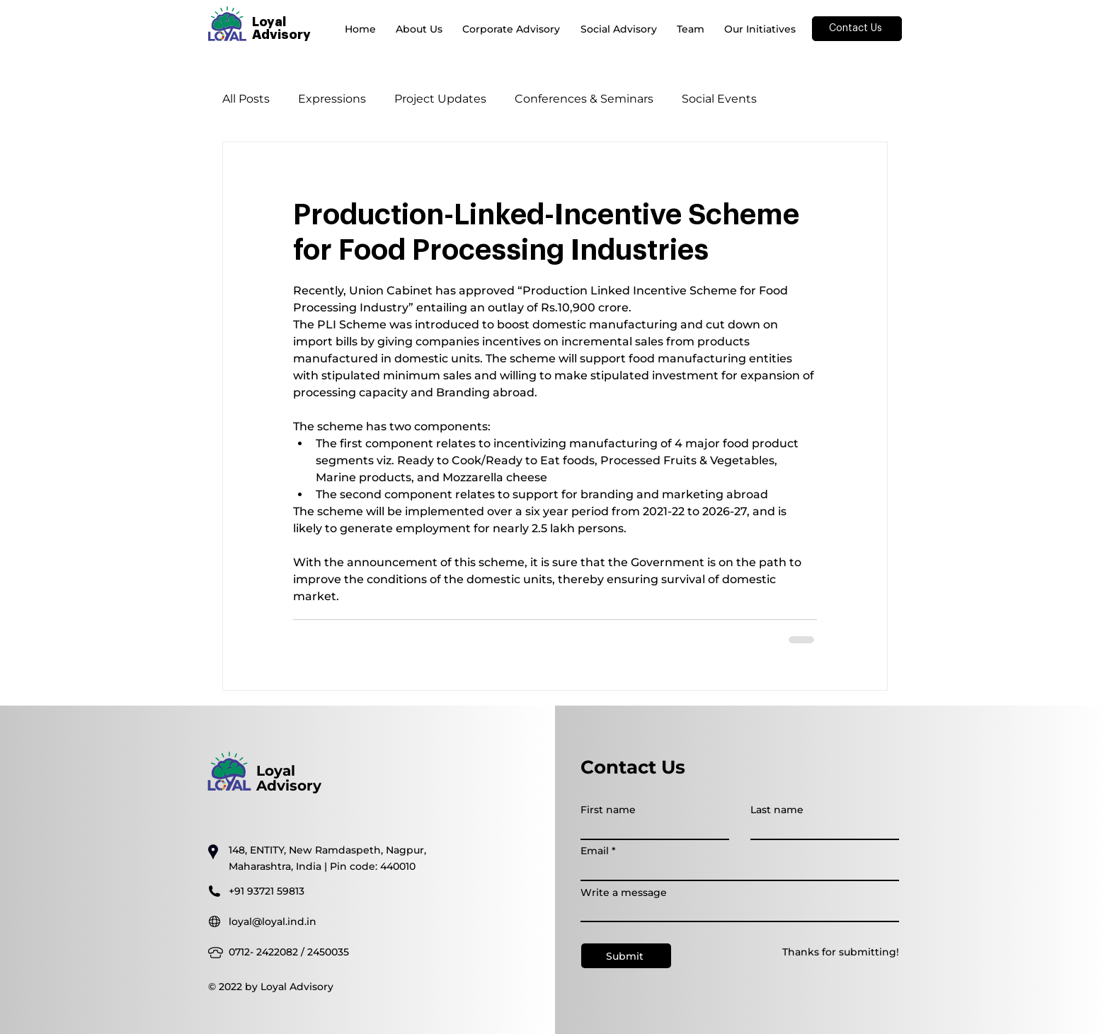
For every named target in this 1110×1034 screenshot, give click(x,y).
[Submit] (626, 955)
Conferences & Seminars (584, 98)
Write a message (623, 892)
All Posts (246, 98)
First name (608, 810)
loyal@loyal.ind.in (272, 921)
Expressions (332, 98)
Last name (776, 810)
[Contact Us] (857, 28)
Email (594, 851)
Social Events (719, 98)
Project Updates (440, 98)
